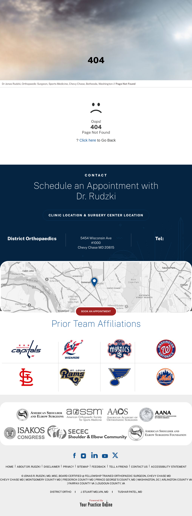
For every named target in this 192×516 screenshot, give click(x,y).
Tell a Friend (118, 466)
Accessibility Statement (168, 466)
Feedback (99, 466)
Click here (88, 140)
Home (10, 466)
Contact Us (139, 466)
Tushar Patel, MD (130, 491)
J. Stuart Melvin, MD (94, 491)
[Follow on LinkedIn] (94, 455)
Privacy (68, 466)
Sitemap (82, 466)
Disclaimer (52, 466)
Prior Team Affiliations (96, 323)
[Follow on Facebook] (75, 455)
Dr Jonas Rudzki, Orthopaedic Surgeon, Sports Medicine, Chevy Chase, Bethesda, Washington (57, 83)
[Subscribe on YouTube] (105, 455)
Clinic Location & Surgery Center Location (96, 215)
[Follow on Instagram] (84, 455)
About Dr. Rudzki (28, 466)
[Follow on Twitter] (115, 455)
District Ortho (60, 491)
